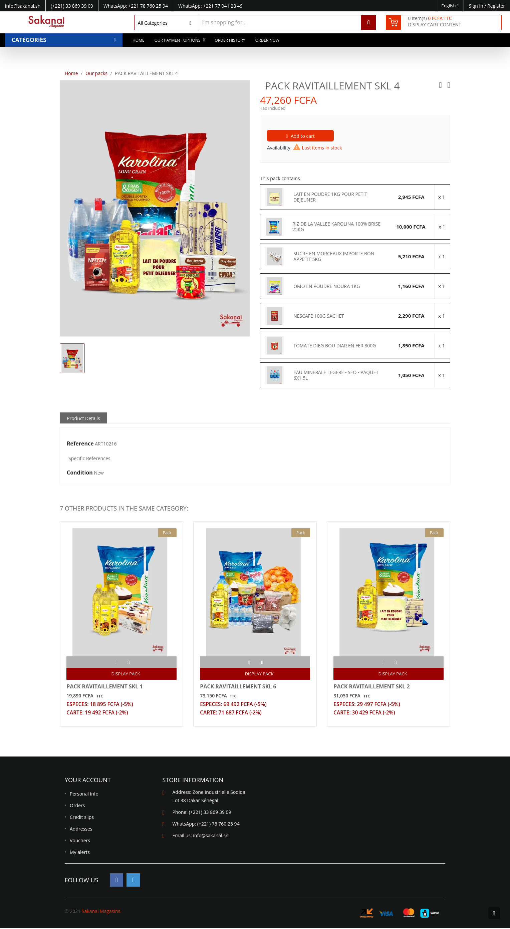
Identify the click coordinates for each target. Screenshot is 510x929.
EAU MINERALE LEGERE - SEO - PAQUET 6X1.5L (335, 375)
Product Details (83, 418)
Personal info (84, 794)
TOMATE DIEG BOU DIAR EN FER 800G (334, 346)
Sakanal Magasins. (101, 912)
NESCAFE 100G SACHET (318, 316)
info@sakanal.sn (210, 836)
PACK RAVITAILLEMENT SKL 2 (372, 686)
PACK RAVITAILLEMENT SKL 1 (105, 686)
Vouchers (80, 841)
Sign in (477, 6)
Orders (77, 806)
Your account (88, 781)
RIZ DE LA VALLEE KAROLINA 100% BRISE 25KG (336, 227)
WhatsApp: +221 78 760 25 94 (135, 6)
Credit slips (82, 818)
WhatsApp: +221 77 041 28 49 (210, 6)
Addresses (81, 829)
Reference (80, 444)
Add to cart (300, 136)
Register (496, 6)
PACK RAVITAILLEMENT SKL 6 (238, 686)
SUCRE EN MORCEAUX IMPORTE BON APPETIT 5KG (333, 256)
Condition (80, 473)
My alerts (80, 853)
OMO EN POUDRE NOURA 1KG (326, 286)
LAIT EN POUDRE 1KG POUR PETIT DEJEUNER (330, 197)
